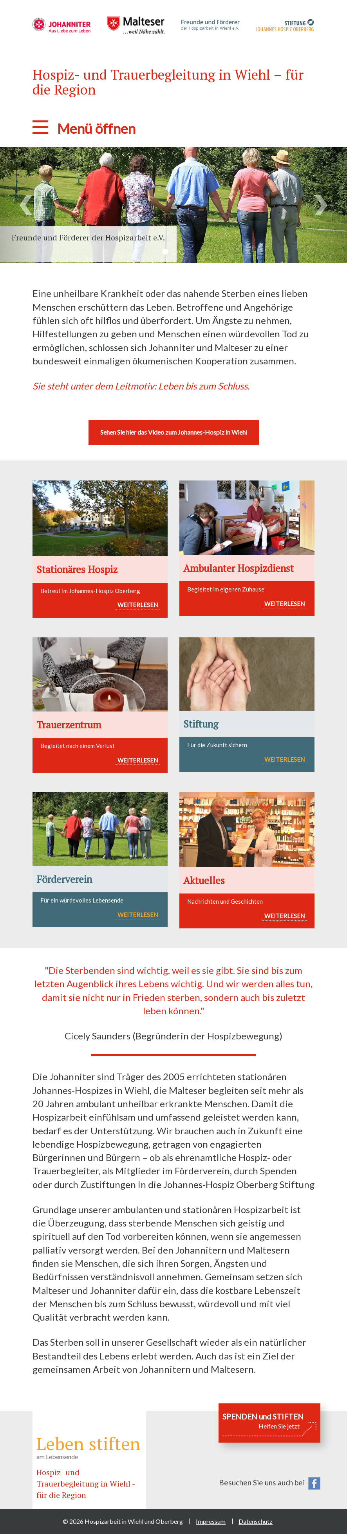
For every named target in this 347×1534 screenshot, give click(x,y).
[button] (26, 205)
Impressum (211, 1521)
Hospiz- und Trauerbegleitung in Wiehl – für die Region (168, 82)
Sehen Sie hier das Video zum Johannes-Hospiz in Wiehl (173, 432)
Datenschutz (256, 1521)
